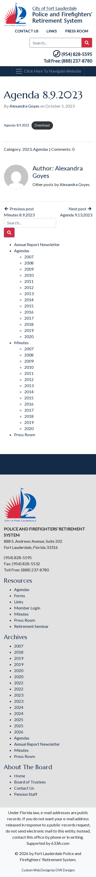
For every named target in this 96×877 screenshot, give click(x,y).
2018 (29, 324)
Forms (19, 595)
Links (52, 31)
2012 (29, 287)
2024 (18, 707)
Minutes (21, 342)
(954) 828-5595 (72, 54)
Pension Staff (25, 794)
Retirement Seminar (31, 626)
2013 (29, 293)
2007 (29, 256)
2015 (29, 305)
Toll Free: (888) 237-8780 (68, 61)
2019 (29, 330)
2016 (29, 311)
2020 (29, 336)
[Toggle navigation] (48, 71)
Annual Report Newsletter (37, 244)
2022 (18, 682)
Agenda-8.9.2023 (16, 125)
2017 (29, 318)
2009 (29, 269)
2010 (29, 275)
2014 (29, 299)
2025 (18, 719)
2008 (29, 262)
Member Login (27, 607)
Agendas (40, 149)
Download (42, 125)
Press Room (76, 31)
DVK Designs (65, 870)
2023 (26, 149)
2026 (18, 731)
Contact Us (26, 31)
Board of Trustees (30, 781)
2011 (29, 281)
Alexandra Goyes (24, 105)
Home (19, 775)
